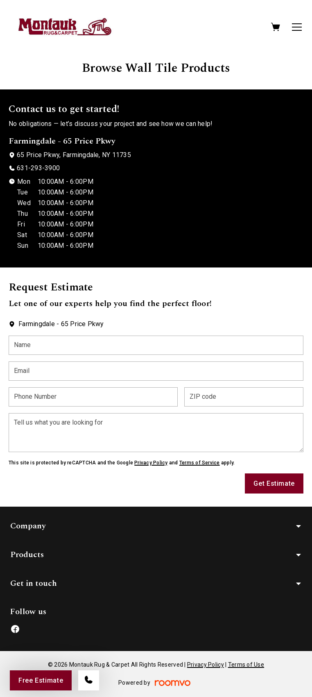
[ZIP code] (243, 397)
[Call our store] (88, 680)
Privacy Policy (150, 463)
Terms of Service (199, 463)
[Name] (156, 345)
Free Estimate (40, 680)
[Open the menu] (297, 27)
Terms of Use (246, 664)
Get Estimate (274, 483)
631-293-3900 (38, 168)
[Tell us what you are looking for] (156, 432)
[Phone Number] (93, 397)
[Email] (156, 371)
